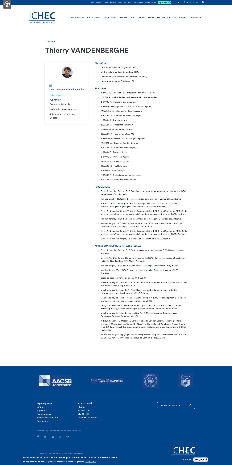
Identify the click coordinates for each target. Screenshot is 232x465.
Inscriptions (77, 17)
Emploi (40, 407)
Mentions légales (44, 431)
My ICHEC (163, 2)
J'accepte (186, 459)
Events (113, 2)
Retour (50, 41)
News (106, 2)
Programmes (94, 17)
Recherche (110, 17)
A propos (42, 410)
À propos (196, 17)
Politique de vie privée (63, 431)
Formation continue (159, 17)
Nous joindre (96, 2)
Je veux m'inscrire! (176, 405)
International (127, 17)
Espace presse (44, 403)
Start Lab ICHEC (125, 2)
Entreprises (181, 17)
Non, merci (201, 459)
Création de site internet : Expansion (66, 454)
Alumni (141, 17)
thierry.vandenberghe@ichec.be (66, 87)
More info (91, 461)
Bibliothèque (150, 2)
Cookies (77, 431)
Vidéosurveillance (87, 417)
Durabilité (138, 2)
